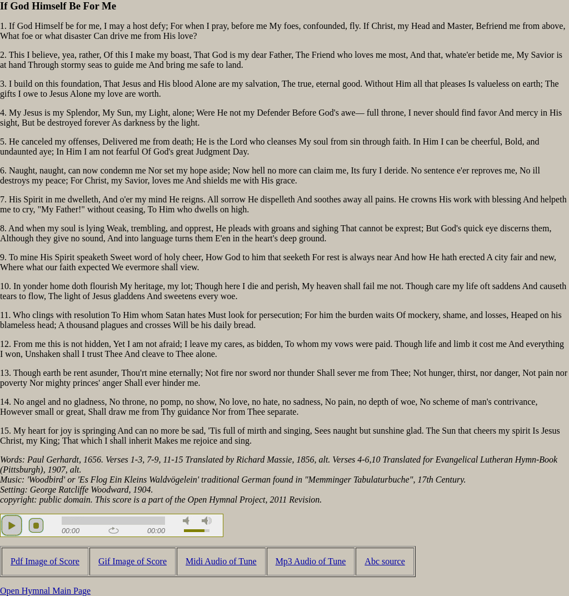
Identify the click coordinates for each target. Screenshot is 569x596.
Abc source (385, 561)
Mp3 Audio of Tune (311, 561)
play (12, 525)
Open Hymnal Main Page (45, 590)
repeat (114, 530)
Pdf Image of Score (45, 561)
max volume (207, 520)
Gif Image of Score (132, 561)
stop (36, 525)
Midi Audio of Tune (221, 561)
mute (188, 520)
